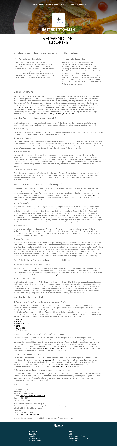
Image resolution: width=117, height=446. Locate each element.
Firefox (18, 321)
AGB (70, 434)
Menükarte (37, 4)
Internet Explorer (22, 323)
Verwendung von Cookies (78, 438)
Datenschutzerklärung (22, 107)
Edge (18, 326)
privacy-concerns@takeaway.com (61, 114)
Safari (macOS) (21, 330)
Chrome (19, 319)
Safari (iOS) (20, 328)
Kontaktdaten (67, 4)
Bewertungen (52, 4)
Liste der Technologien (86, 195)
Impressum (82, 4)
